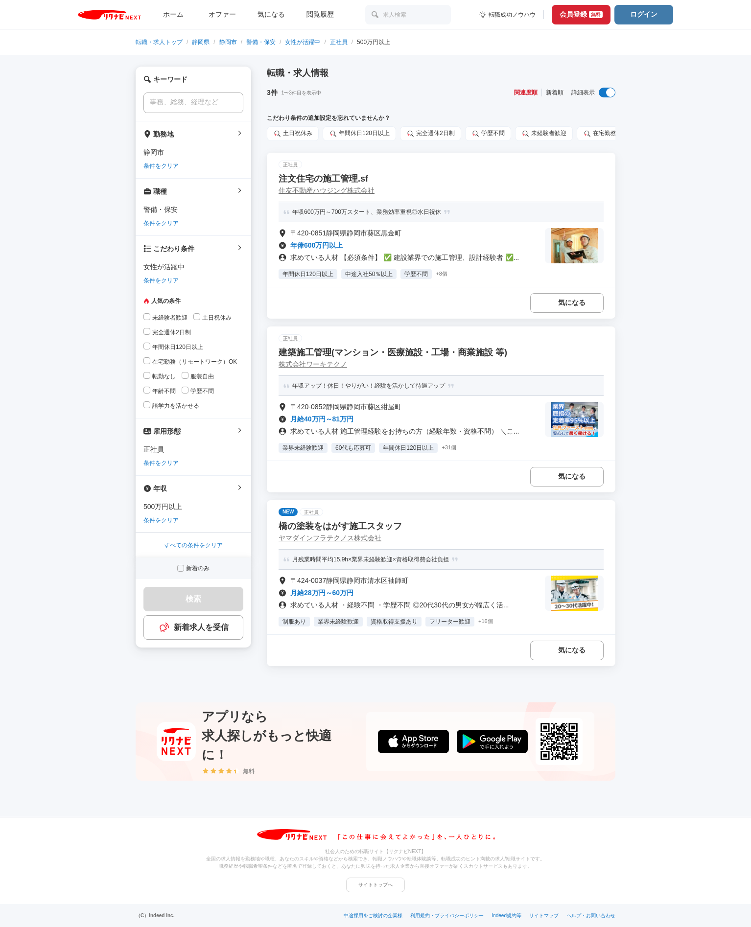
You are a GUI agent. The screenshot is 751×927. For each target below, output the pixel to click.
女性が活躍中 (302, 42)
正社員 (339, 42)
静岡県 (201, 42)
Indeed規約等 (506, 915)
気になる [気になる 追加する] (572, 302)
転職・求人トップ (159, 42)
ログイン (643, 14)
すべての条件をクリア (193, 545)
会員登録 (581, 14)
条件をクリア (161, 165)
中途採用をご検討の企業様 (373, 915)
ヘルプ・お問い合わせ (590, 915)
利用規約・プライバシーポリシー (447, 915)
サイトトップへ (375, 884)
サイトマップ (544, 915)
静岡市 (228, 42)
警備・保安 (261, 42)
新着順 (554, 92)
